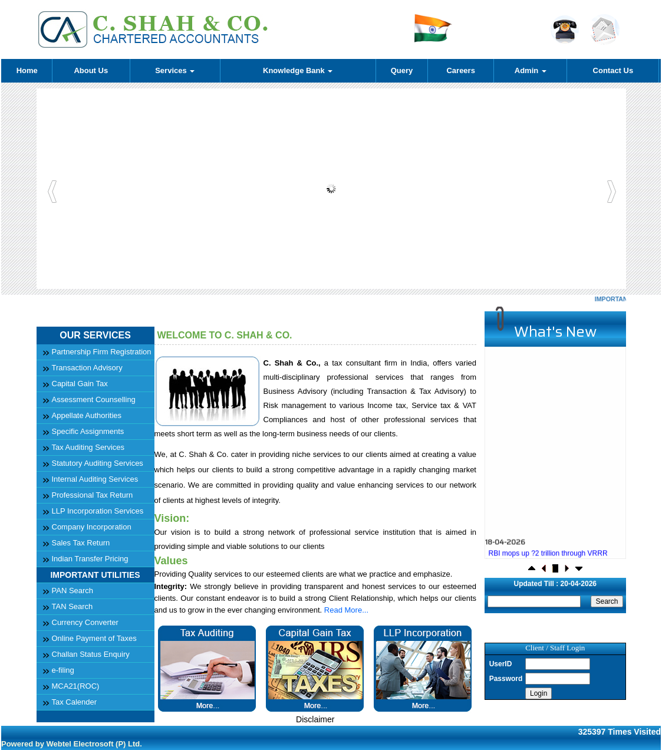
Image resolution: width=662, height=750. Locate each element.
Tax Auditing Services (88, 447)
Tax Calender (74, 702)
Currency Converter (85, 622)
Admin (530, 70)
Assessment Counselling (94, 399)
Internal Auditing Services (95, 479)
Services (175, 70)
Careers (460, 70)
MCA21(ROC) (76, 686)
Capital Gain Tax (80, 383)
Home (27, 70)
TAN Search (72, 606)
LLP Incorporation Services (98, 510)
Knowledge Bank (297, 70)
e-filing (63, 670)
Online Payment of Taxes (94, 638)
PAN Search (73, 590)
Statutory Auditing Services (97, 463)
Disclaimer (315, 719)
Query (402, 70)
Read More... (346, 610)
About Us (91, 70)
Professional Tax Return (92, 495)
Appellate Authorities (87, 415)
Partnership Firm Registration (101, 351)
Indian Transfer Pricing (90, 558)
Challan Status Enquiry (91, 654)
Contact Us (613, 70)
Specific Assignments (88, 431)
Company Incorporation (91, 526)
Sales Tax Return (81, 542)
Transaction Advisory (87, 367)
